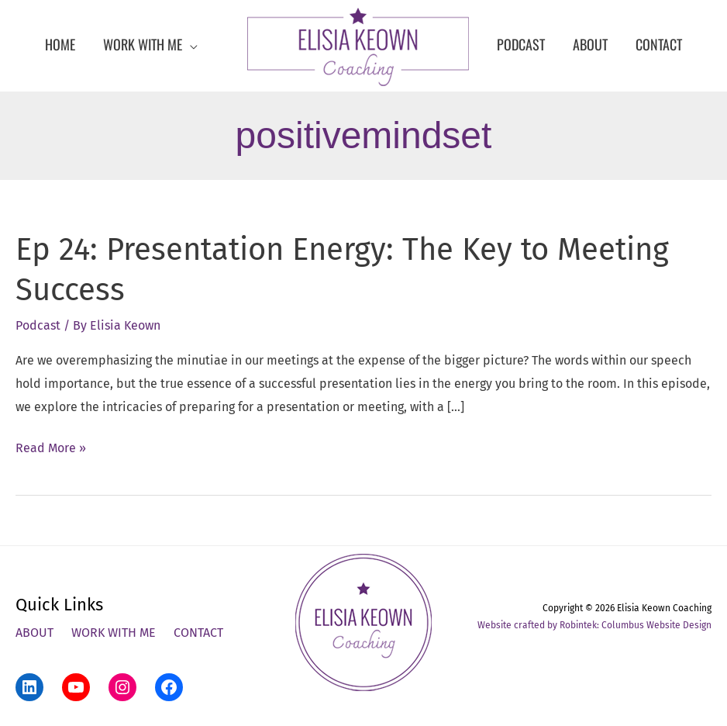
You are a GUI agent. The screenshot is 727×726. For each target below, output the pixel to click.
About (34, 632)
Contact (198, 632)
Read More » (51, 448)
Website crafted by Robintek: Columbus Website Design (594, 625)
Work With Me (113, 632)
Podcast (38, 325)
